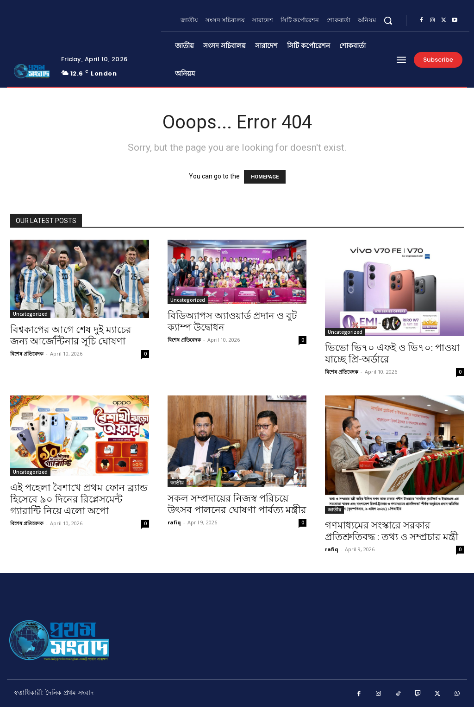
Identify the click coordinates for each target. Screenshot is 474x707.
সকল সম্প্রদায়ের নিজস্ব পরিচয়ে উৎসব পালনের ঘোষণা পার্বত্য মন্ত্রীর (237, 504)
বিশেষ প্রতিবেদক (27, 353)
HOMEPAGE (265, 177)
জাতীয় (177, 482)
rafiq (174, 522)
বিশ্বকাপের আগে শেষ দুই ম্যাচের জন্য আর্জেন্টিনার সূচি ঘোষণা (70, 335)
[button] (388, 20)
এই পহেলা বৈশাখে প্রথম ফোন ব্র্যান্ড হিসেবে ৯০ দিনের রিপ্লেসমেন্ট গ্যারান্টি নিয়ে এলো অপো (79, 499)
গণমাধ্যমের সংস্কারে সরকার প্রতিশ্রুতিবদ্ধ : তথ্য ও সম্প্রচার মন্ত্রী (391, 531)
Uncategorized (30, 314)
